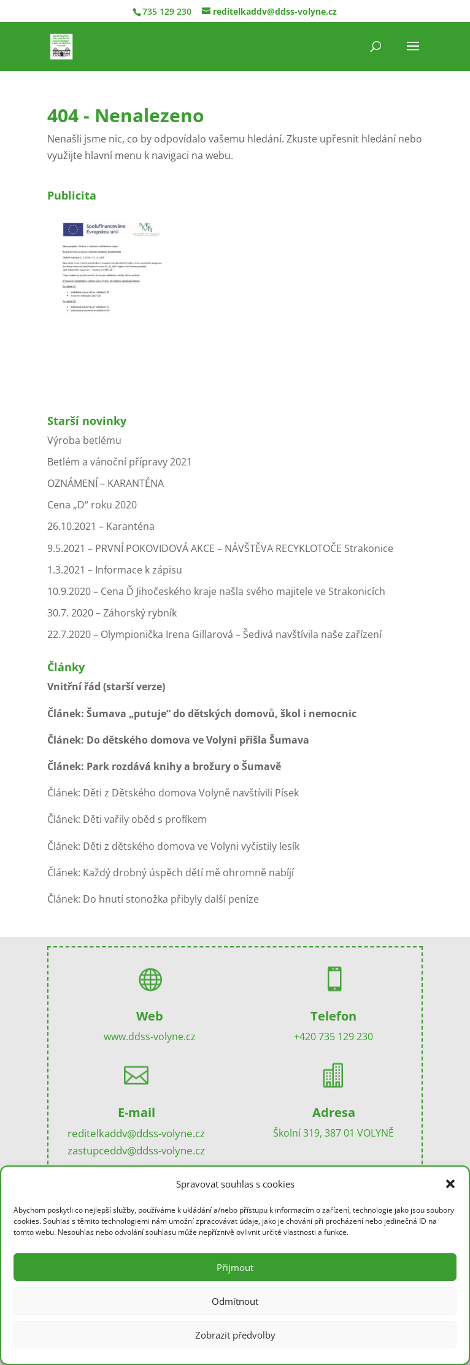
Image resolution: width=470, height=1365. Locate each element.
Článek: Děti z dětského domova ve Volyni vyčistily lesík (173, 846)
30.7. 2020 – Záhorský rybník (112, 613)
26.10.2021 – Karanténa (101, 526)
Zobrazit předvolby (235, 1335)
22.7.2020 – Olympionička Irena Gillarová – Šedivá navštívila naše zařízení (214, 634)
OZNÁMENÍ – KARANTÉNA (105, 483)
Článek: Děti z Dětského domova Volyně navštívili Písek (173, 792)
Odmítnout (235, 1301)
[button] (450, 1184)
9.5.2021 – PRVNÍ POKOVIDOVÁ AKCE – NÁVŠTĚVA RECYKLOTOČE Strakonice (220, 548)
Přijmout (235, 1267)
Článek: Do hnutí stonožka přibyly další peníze (153, 899)
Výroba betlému (84, 440)
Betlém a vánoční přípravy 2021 (119, 462)
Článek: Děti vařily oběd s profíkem (127, 819)
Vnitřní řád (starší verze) (106, 686)
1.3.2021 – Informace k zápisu (114, 570)
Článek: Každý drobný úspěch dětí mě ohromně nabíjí (170, 872)
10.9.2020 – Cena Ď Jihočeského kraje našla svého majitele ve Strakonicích (216, 591)
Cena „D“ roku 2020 (92, 504)
